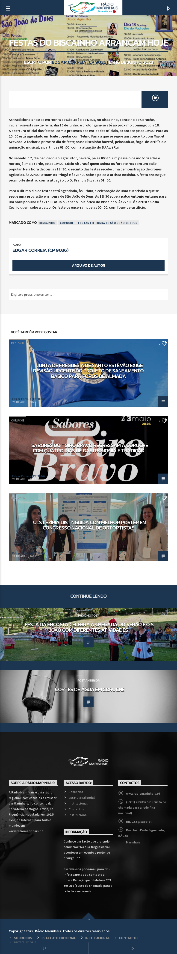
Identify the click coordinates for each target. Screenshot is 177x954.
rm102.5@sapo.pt (139, 821)
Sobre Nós (76, 792)
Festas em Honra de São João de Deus (107, 223)
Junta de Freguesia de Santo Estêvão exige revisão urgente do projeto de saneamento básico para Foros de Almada (88, 370)
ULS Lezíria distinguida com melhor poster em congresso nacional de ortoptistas (89, 525)
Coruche (67, 223)
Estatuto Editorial (82, 798)
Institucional (78, 803)
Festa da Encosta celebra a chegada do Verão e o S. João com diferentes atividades (89, 627)
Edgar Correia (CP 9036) (80, 62)
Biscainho (47, 223)
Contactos (76, 809)
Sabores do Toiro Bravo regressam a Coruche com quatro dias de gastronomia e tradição (89, 448)
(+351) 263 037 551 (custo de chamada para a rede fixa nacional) (142, 807)
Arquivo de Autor (88, 265)
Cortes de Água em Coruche (89, 689)
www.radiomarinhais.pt (143, 793)
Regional (88, 31)
